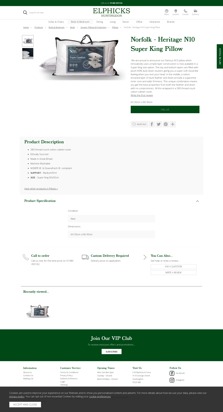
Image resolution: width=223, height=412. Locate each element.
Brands (171, 21)
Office (139, 21)
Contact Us (28, 375)
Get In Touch (219, 56)
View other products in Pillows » (41, 188)
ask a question (173, 266)
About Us (27, 372)
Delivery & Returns (68, 378)
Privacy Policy (66, 375)
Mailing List (28, 378)
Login (62, 381)
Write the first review (142, 95)
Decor (126, 21)
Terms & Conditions (69, 372)
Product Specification (40, 201)
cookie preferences (100, 396)
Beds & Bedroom (80, 21)
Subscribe (112, 351)
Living (113, 21)
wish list (141, 124)
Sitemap (64, 384)
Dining (99, 21)
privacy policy (16, 396)
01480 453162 (116, 3)
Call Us (165, 109)
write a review (173, 272)
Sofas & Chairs (56, 21)
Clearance (154, 21)
